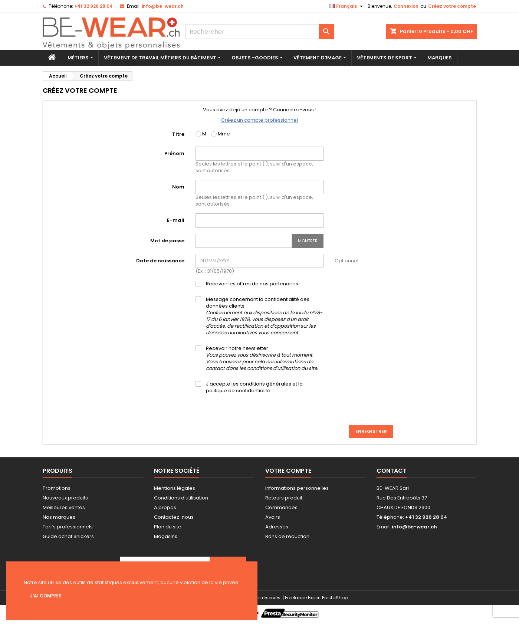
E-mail (175, 220)
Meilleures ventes (64, 507)
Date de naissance (160, 260)
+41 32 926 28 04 (93, 6)
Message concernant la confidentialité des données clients (264, 316)
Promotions (56, 488)
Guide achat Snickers (68, 536)
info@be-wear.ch (163, 6)
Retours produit (283, 497)
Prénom (174, 153)
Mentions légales (174, 488)
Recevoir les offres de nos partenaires (252, 284)
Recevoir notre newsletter (262, 358)
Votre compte (288, 470)
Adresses (276, 526)
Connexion (406, 6)
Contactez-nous (174, 517)
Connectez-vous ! (294, 109)
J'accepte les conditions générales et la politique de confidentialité (254, 387)
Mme (220, 134)
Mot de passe (167, 240)
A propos (165, 507)
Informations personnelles (297, 488)
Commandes (281, 507)
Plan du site (167, 526)
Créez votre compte (452, 6)
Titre (178, 134)
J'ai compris (46, 596)
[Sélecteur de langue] (347, 6)
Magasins (165, 536)
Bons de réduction (287, 536)
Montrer (308, 241)
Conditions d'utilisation (181, 497)
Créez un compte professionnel (259, 120)
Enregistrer (371, 431)
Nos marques (59, 517)
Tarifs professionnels (68, 526)
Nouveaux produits (65, 497)
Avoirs (272, 517)
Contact (392, 470)
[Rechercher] (259, 31)
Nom (178, 186)
